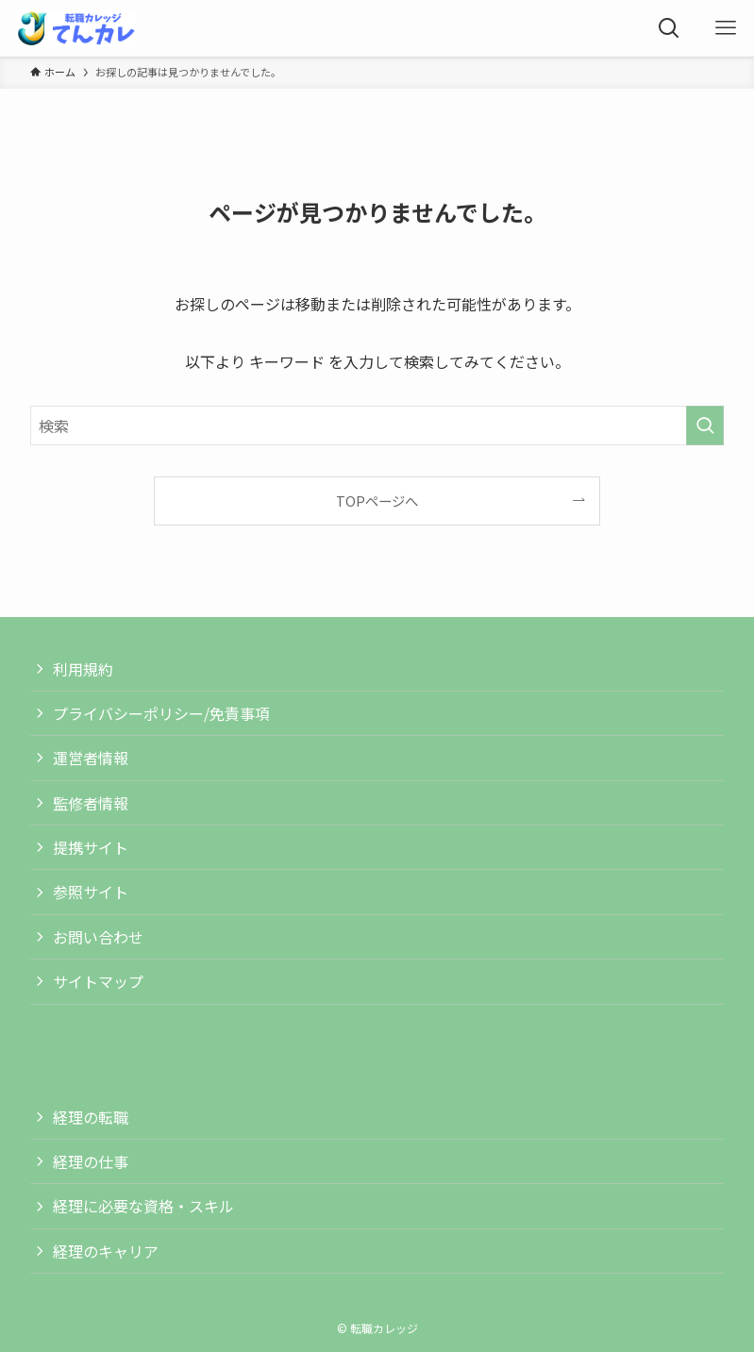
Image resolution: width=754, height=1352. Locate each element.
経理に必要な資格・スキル (143, 1205)
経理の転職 (90, 1117)
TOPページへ (377, 500)
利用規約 (83, 669)
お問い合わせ (98, 937)
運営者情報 (90, 757)
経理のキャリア (106, 1251)
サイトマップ (98, 981)
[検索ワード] (377, 425)
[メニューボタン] (725, 28)
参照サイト (90, 891)
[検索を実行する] (705, 425)
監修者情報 (90, 803)
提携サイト (90, 847)
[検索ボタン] (669, 28)
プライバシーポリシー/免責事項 (161, 713)
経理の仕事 (90, 1161)
